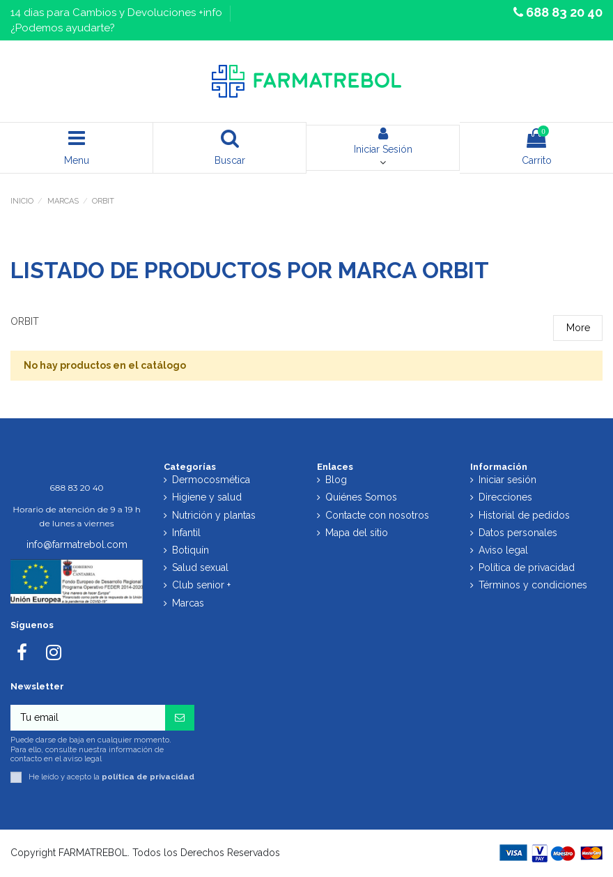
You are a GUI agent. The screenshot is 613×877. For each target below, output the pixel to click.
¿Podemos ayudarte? (62, 28)
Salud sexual (200, 567)
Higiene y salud (207, 497)
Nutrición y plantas (214, 515)
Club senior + (201, 584)
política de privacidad (148, 776)
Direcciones (505, 497)
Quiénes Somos (361, 497)
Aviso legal (503, 550)
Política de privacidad (527, 567)
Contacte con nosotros (377, 515)
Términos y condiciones (533, 584)
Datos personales (518, 532)
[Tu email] (87, 718)
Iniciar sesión (507, 479)
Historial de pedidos (524, 515)
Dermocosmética (211, 479)
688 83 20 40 (563, 12)
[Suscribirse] (179, 718)
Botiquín (190, 550)
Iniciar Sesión (383, 141)
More (578, 327)
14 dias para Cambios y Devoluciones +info (117, 12)
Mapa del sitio (356, 532)
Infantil (186, 532)
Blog (336, 479)
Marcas (188, 603)
